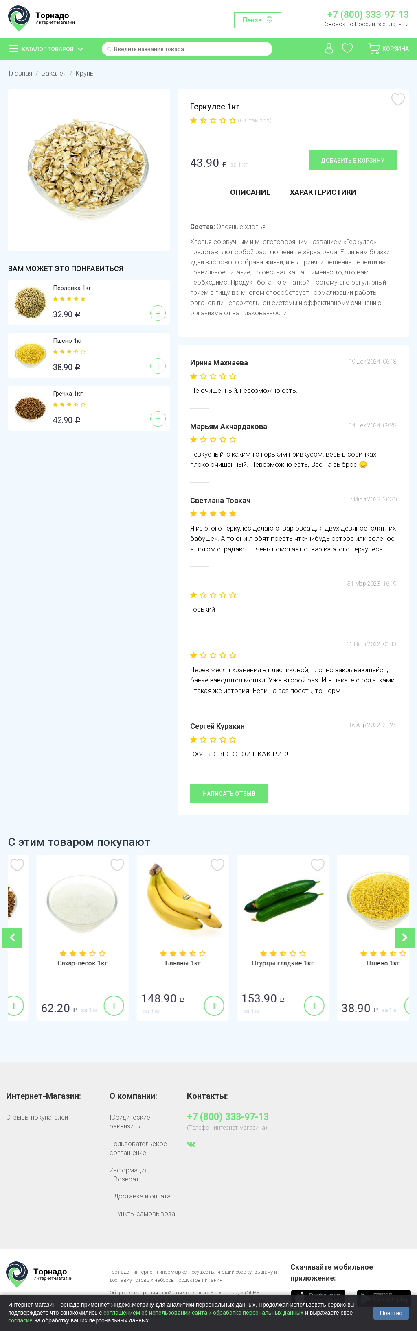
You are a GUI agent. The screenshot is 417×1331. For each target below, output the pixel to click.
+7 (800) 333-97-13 (368, 15)
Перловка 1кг (72, 288)
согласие (20, 1320)
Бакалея (54, 73)
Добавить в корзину (352, 160)
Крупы (85, 73)
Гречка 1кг (68, 393)
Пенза (252, 20)
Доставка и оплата (142, 1196)
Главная (20, 73)
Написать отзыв (229, 794)
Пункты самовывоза (144, 1214)
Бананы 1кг (259, 963)
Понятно (391, 1313)
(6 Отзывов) (255, 120)
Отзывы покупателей (37, 1117)
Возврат (126, 1179)
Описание (250, 192)
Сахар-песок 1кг (158, 963)
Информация (129, 1170)
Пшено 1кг (68, 340)
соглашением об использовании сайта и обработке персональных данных (203, 1312)
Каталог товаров (48, 49)
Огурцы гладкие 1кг (359, 963)
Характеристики (323, 192)
